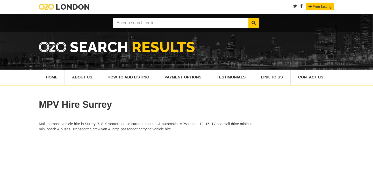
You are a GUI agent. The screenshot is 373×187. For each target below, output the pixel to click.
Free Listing (320, 6)
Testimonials (231, 77)
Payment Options (183, 77)
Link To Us (272, 77)
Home (52, 77)
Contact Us (310, 77)
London (64, 6)
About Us (82, 77)
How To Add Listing (128, 77)
